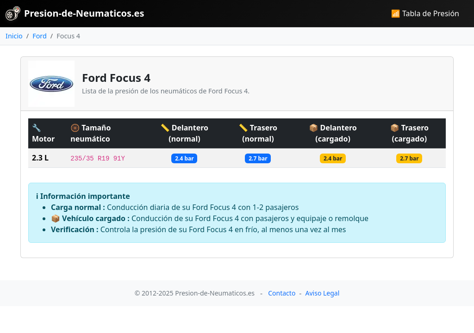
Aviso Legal (323, 293)
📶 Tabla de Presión (425, 13)
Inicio (14, 35)
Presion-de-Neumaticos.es (75, 13)
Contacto (281, 293)
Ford (39, 35)
